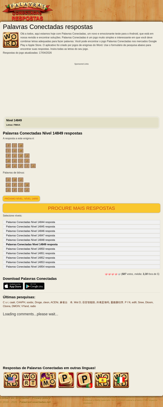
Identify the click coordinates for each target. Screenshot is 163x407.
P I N (127, 302)
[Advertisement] (81, 89)
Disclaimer (23, 398)
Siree (141, 302)
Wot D (77, 302)
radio (33, 306)
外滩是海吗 (102, 302)
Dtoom (149, 302)
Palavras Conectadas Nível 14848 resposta (30, 240)
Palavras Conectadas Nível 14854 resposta (30, 266)
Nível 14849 (14, 122)
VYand (25, 306)
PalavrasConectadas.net (35, 402)
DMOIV (16, 306)
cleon (46, 302)
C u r (5, 302)
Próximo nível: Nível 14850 (21, 198)
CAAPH (20, 302)
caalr (12, 302)
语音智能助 (88, 302)
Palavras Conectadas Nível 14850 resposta (30, 249)
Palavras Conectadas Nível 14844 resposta (30, 222)
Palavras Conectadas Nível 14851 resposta (30, 253)
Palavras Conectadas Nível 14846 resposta (30, 231)
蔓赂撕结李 (117, 302)
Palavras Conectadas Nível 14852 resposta (30, 257)
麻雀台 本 (66, 302)
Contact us (7, 398)
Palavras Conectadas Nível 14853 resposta (30, 262)
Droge (38, 302)
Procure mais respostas (81, 208)
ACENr (54, 302)
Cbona (6, 306)
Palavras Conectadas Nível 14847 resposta (30, 235)
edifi (134, 302)
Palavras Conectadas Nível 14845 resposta (30, 226)
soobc (30, 302)
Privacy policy (41, 398)
